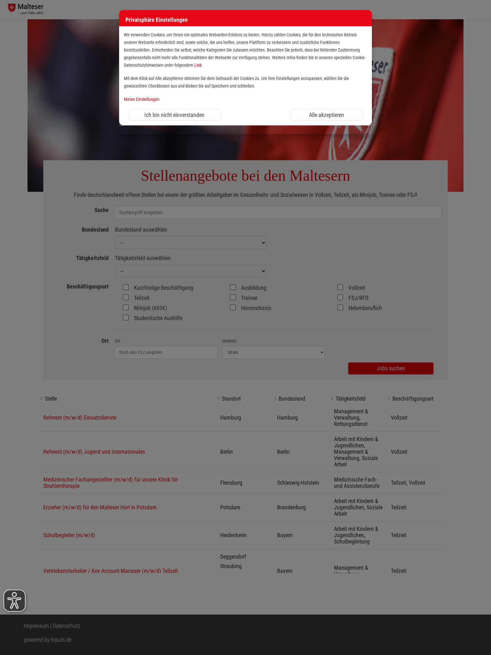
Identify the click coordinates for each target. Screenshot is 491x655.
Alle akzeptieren (326, 115)
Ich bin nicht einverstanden (174, 115)
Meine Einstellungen (142, 99)
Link (198, 65)
